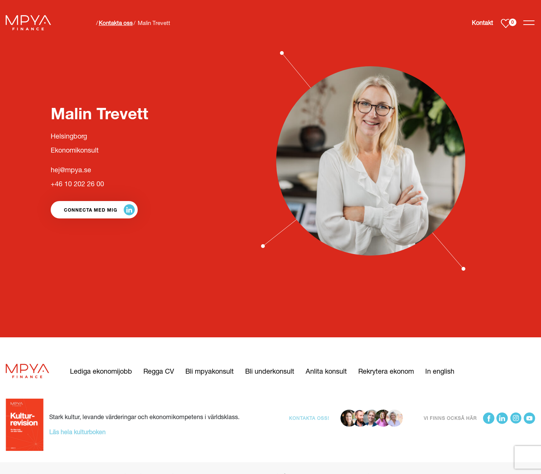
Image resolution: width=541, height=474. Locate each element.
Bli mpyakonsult (209, 371)
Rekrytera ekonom (386, 371)
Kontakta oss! (309, 418)
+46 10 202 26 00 (77, 184)
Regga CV (158, 371)
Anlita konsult (326, 371)
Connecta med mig (90, 210)
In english (439, 371)
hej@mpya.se (71, 170)
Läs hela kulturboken (77, 431)
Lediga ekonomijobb (101, 371)
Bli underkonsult (269, 371)
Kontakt (482, 22)
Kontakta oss (116, 22)
